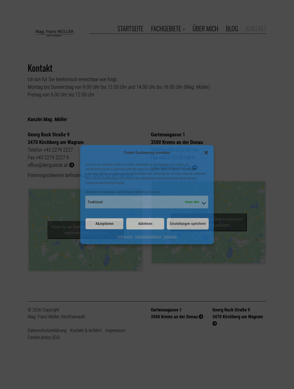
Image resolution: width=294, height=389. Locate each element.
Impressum (170, 236)
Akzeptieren (104, 223)
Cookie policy (125, 236)
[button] (206, 152)
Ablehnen (145, 223)
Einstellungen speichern (188, 223)
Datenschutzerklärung (148, 236)
